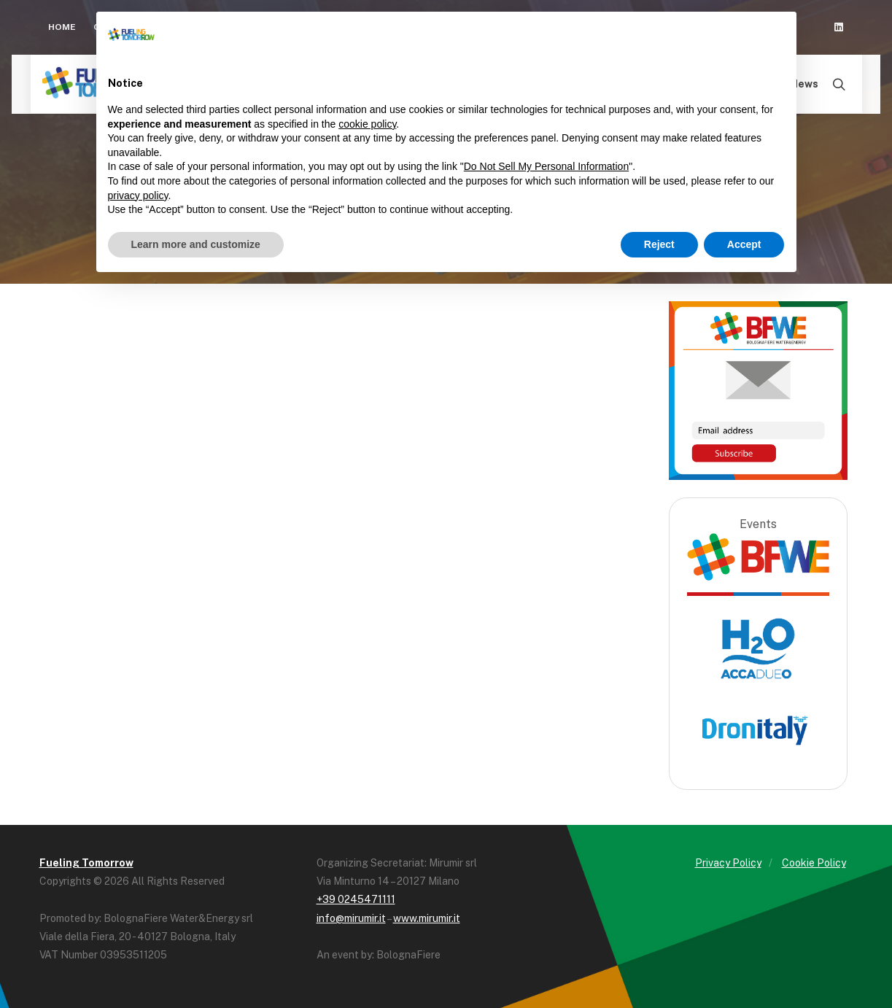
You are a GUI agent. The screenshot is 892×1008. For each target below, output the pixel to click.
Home (62, 27)
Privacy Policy (728, 863)
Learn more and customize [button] (195, 244)
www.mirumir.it (426, 918)
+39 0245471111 (356, 899)
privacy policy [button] (138, 195)
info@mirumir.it (351, 918)
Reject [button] (659, 244)
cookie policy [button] (367, 124)
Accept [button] (744, 244)
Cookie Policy (814, 863)
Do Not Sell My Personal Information (546, 166)
